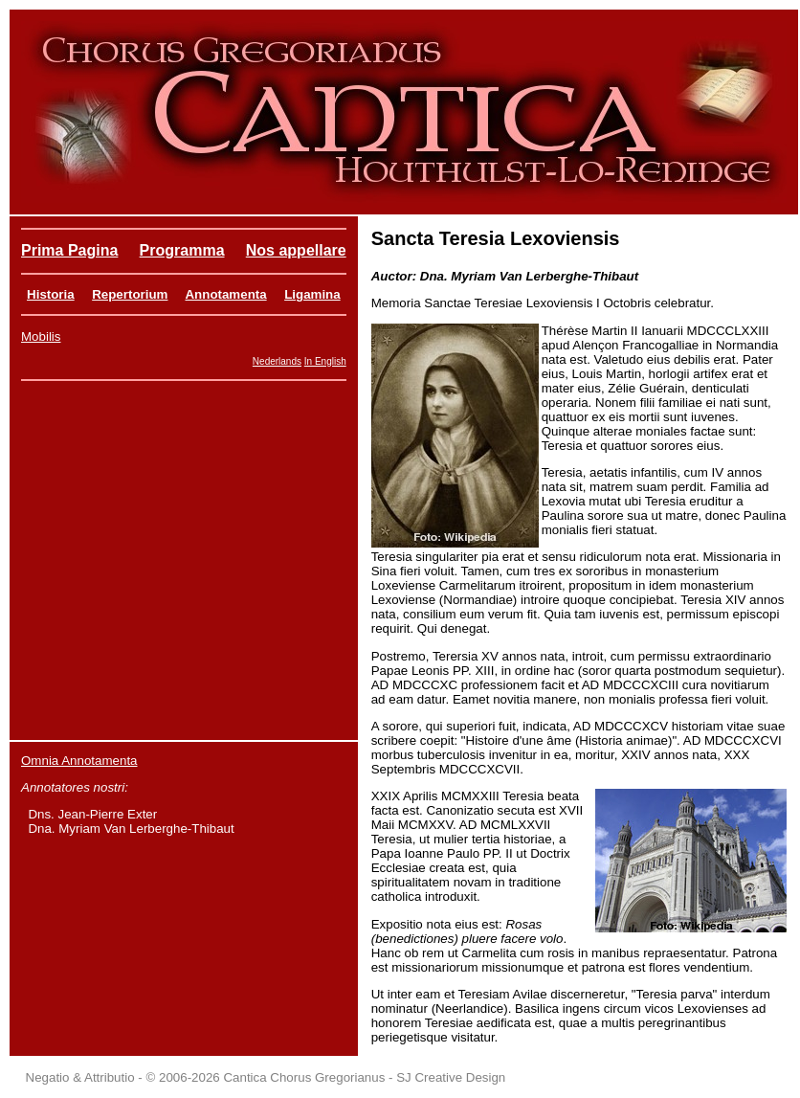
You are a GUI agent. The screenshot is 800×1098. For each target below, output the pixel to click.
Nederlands (277, 361)
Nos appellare (296, 250)
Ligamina (312, 294)
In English (325, 361)
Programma (182, 250)
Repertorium (129, 294)
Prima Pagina (69, 250)
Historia (51, 294)
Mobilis (40, 336)
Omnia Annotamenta (79, 760)
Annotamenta (225, 294)
